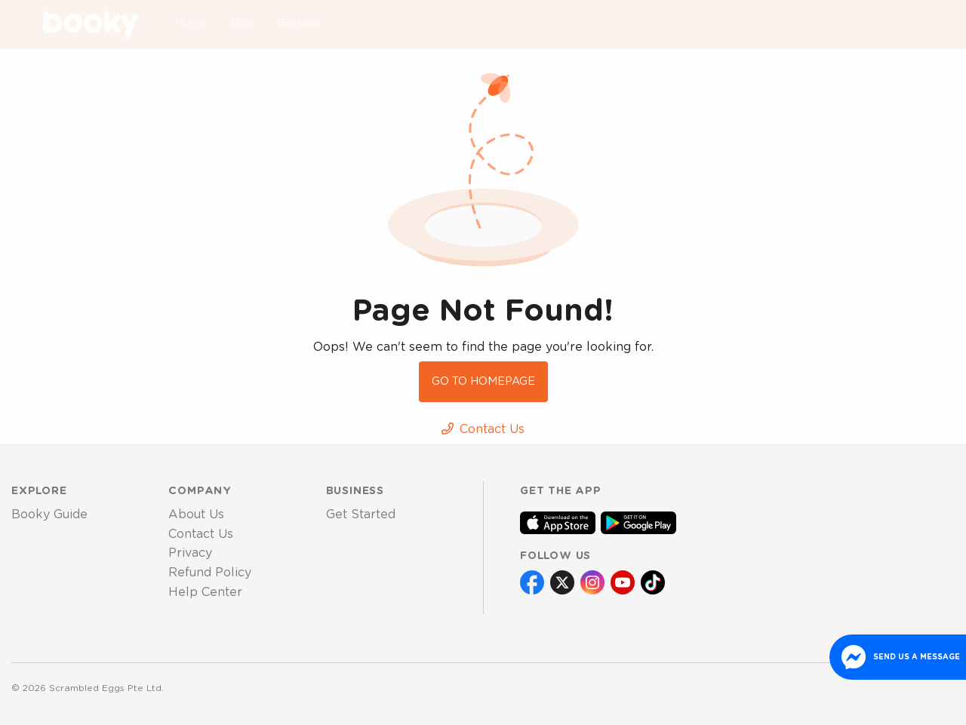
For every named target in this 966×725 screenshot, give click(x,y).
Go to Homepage (483, 381)
